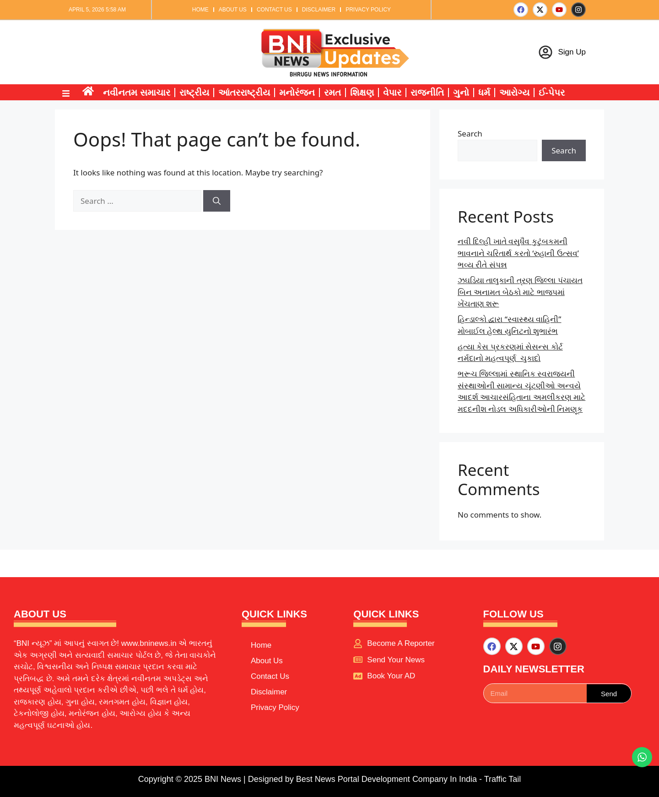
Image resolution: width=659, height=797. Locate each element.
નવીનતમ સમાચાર (136, 92)
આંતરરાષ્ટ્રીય (244, 92)
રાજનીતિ (427, 92)
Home (200, 9)
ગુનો (461, 92)
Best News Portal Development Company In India (387, 779)
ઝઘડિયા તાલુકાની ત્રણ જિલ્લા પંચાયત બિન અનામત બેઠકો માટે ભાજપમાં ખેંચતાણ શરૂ (520, 292)
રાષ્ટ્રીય (194, 92)
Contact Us (274, 9)
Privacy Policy (368, 9)
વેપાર (392, 92)
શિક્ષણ (362, 92)
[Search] (216, 201)
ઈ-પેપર (552, 92)
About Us (233, 9)
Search (470, 133)
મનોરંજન (297, 92)
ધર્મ (484, 92)
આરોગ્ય (514, 92)
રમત (332, 92)
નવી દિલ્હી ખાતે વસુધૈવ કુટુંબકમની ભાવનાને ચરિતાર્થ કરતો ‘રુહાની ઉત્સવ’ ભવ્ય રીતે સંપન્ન (518, 253)
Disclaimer (318, 9)
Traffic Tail (502, 779)
